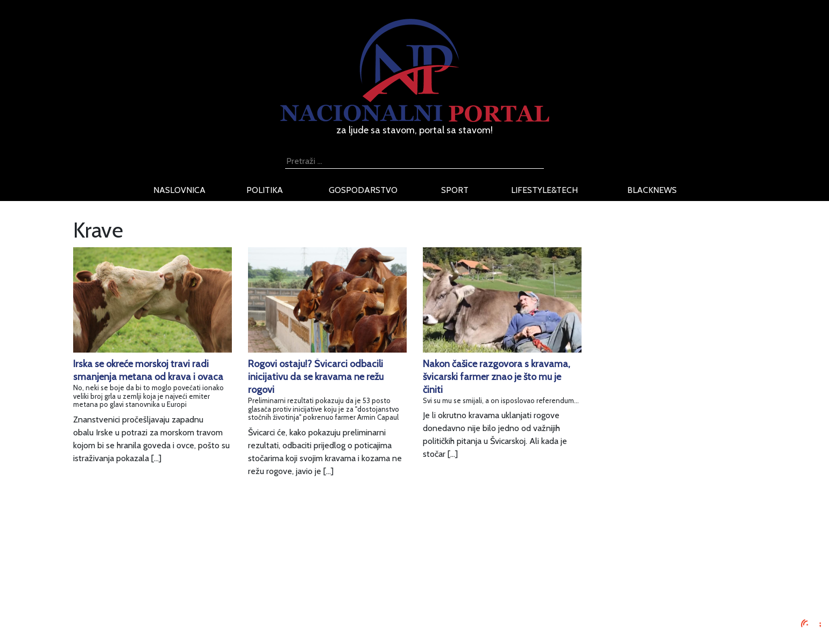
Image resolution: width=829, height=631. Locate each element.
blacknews (652, 190)
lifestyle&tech (544, 190)
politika (264, 190)
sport (455, 190)
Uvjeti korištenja (202, 573)
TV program (194, 611)
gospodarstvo (363, 190)
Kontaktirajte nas (204, 598)
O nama (187, 585)
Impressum (193, 547)
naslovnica (179, 190)
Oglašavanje (195, 560)
